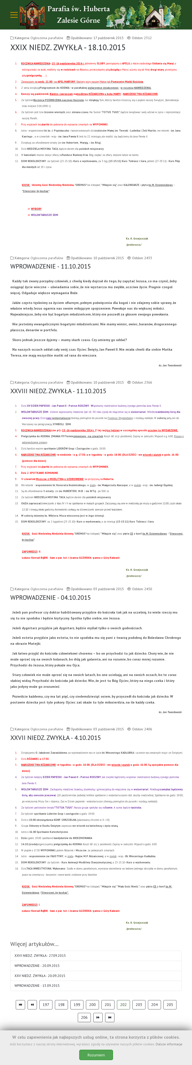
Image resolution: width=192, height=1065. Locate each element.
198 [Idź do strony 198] (61, 1004)
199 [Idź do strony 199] (77, 1004)
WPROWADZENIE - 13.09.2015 (37, 985)
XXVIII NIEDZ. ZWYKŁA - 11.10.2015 (58, 391)
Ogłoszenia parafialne (47, 38)
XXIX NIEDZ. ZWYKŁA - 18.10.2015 (68, 47)
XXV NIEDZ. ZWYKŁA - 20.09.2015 (40, 976)
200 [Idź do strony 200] (92, 1004)
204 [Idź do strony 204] (154, 1004)
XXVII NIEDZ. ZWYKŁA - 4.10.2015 (55, 738)
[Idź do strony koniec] (109, 1017)
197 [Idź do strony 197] (46, 1004)
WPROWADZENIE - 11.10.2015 (50, 266)
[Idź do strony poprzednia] (32, 1004)
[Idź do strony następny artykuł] (98, 1017)
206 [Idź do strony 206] (84, 1017)
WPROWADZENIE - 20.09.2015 (37, 965)
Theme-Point (85, 1053)
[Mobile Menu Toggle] (14, 14)
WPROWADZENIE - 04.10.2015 (50, 597)
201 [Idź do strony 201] (108, 1004)
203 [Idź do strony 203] (139, 1004)
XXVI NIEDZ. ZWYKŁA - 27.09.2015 (40, 955)
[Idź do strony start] (20, 1004)
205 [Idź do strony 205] (170, 1004)
